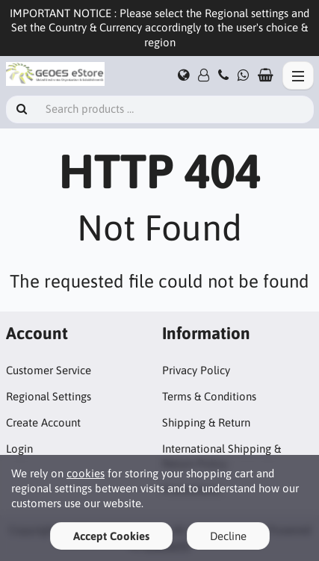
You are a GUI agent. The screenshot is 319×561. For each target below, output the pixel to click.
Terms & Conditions (209, 396)
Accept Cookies (111, 536)
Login (19, 448)
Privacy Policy (196, 370)
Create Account (43, 422)
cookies (85, 473)
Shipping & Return (206, 422)
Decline (228, 536)
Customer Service (48, 370)
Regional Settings (48, 396)
